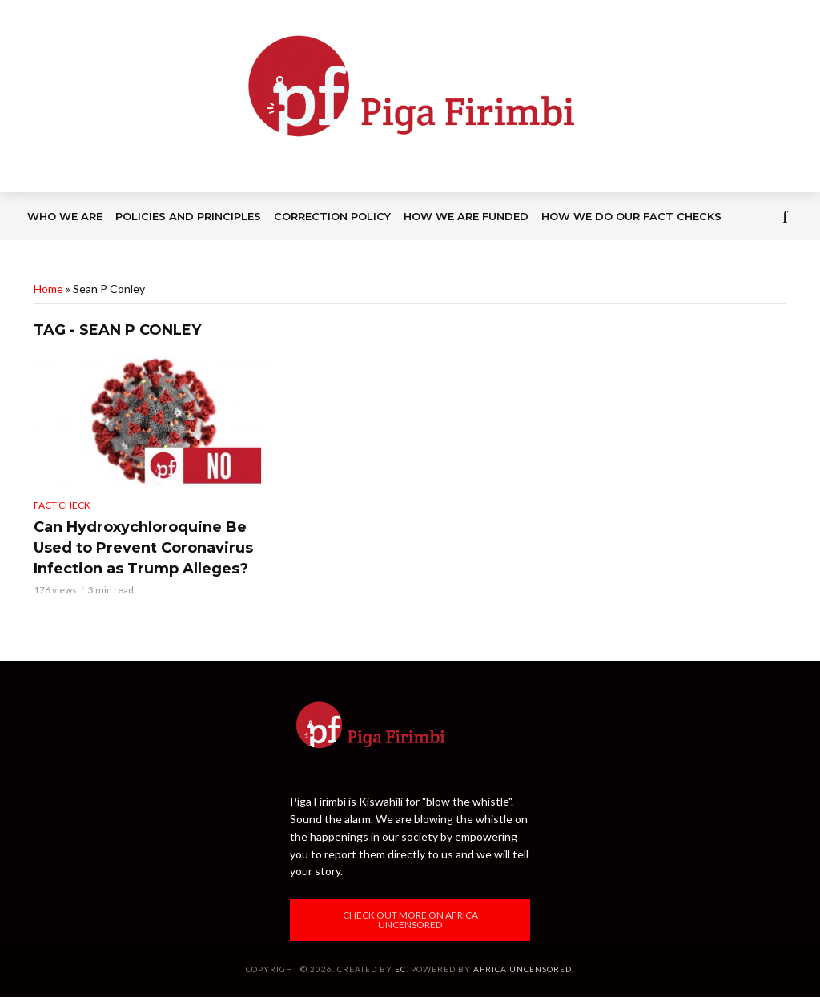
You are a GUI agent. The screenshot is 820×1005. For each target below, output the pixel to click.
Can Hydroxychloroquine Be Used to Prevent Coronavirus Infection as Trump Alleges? (143, 547)
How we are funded (466, 216)
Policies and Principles (188, 216)
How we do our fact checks (631, 216)
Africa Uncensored (522, 969)
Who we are (64, 216)
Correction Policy (332, 216)
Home (48, 288)
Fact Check (62, 505)
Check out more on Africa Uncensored (410, 920)
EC (400, 969)
